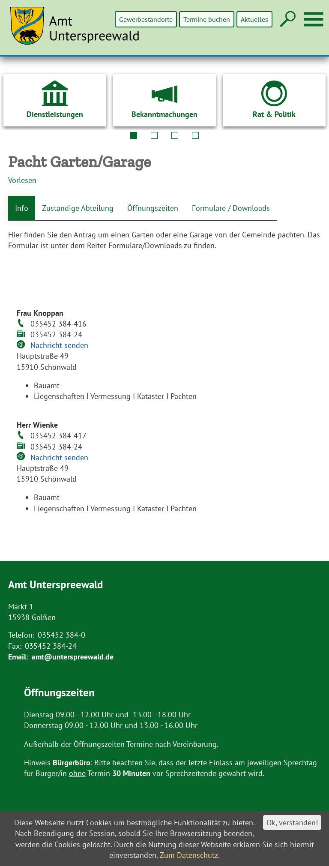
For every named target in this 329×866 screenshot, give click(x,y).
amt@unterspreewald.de (73, 657)
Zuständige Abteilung (78, 208)
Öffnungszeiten (152, 208)
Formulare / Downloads (231, 208)
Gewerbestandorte (146, 19)
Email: (18, 657)
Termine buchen (207, 19)
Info (21, 208)
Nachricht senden (59, 345)
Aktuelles (254, 19)
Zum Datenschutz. (190, 855)
